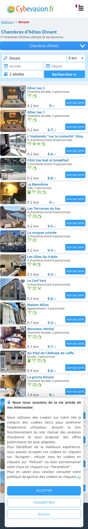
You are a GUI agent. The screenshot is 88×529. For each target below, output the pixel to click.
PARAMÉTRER (44, 502)
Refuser (44, 514)
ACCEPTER (44, 490)
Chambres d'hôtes (44, 45)
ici (79, 476)
